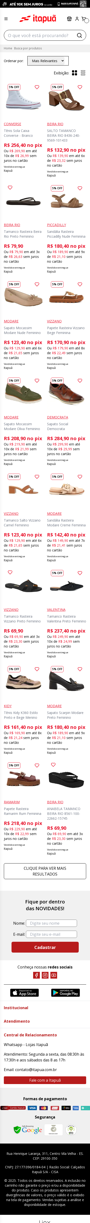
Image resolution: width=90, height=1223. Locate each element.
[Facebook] (36, 975)
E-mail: (19, 934)
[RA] (71, 1130)
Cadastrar (45, 947)
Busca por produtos (28, 48)
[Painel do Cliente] (77, 18)
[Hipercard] (55, 1108)
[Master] (43, 1108)
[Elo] (66, 1107)
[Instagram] (45, 975)
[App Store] (24, 992)
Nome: (19, 923)
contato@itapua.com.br (36, 1069)
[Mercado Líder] (53, 1130)
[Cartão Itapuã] (13, 1108)
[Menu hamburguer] (6, 19)
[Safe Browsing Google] (27, 1130)
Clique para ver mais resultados (45, 871)
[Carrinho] (83, 18)
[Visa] (32, 1107)
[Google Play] (65, 992)
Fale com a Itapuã (45, 1080)
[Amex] (76, 1108)
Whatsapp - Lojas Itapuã (26, 1044)
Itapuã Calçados (37, 19)
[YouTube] (53, 975)
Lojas (69, 18)
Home (8, 48)
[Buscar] (79, 35)
